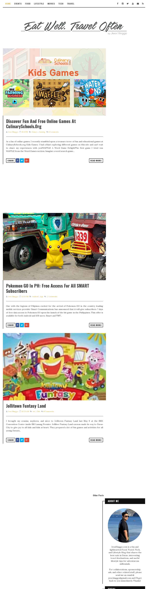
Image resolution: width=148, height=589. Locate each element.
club (38, 431)
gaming (42, 138)
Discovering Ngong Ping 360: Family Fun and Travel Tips (123, 191)
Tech (60, 3)
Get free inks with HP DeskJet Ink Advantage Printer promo (121, 266)
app (41, 310)
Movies (51, 3)
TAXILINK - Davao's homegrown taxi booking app (124, 282)
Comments (53, 138)
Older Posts (93, 515)
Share (11, 167)
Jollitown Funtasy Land (26, 426)
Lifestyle (39, 3)
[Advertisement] (52, 195)
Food (27, 3)
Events (18, 3)
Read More (91, 167)
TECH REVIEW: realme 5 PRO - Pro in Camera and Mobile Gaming (124, 249)
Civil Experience (128, 461)
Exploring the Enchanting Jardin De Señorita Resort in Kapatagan (124, 318)
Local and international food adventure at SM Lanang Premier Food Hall (124, 301)
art (34, 431)
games (34, 138)
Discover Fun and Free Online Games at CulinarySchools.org (41, 130)
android (35, 310)
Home (8, 3)
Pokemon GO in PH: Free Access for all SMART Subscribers (47, 301)
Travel (70, 3)
